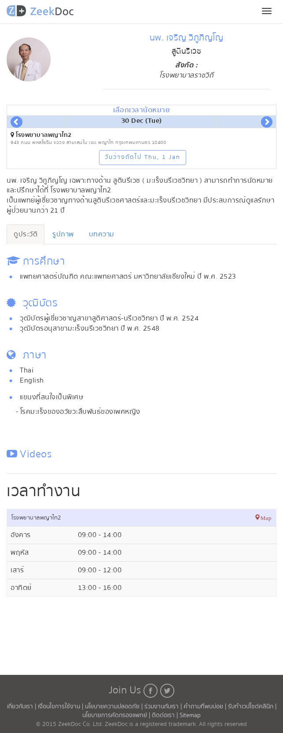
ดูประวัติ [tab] (25, 234)
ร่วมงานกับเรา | (163, 706)
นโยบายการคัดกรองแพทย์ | (117, 715)
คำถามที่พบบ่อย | (206, 706)
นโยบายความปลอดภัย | (114, 706)
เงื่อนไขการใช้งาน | (61, 706)
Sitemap (190, 715)
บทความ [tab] (101, 234)
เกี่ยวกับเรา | (22, 706)
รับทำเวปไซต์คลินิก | (252, 706)
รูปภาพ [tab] (63, 234)
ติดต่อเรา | (166, 715)
